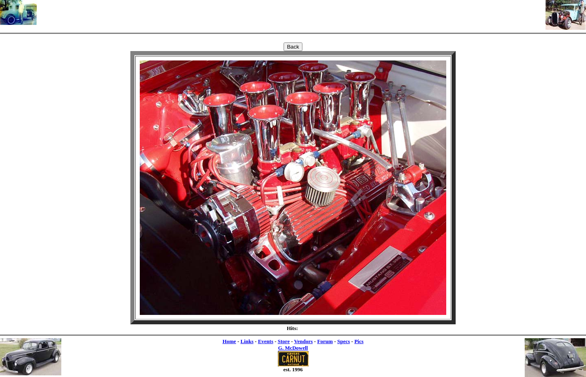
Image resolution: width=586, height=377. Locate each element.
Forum (325, 341)
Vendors (303, 341)
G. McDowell (293, 348)
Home (229, 341)
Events (265, 341)
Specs (343, 341)
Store (284, 341)
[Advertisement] (291, 12)
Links (246, 341)
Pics (358, 341)
